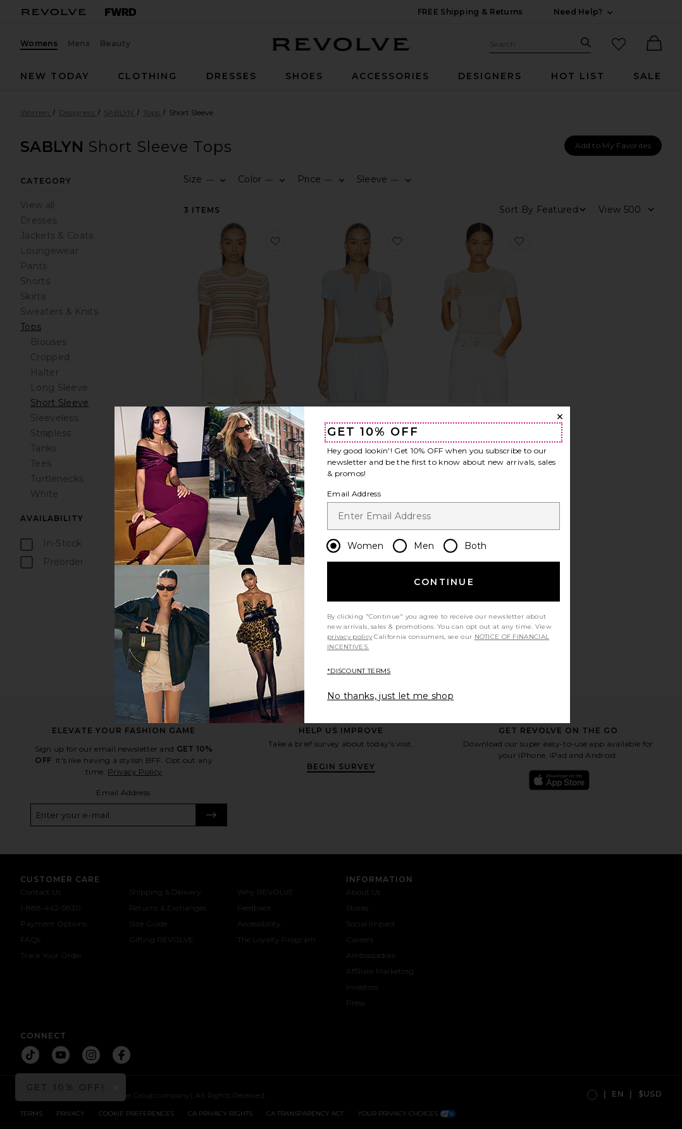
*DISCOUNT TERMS (359, 671)
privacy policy (349, 637)
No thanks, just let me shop (390, 696)
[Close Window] (560, 417)
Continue (444, 582)
